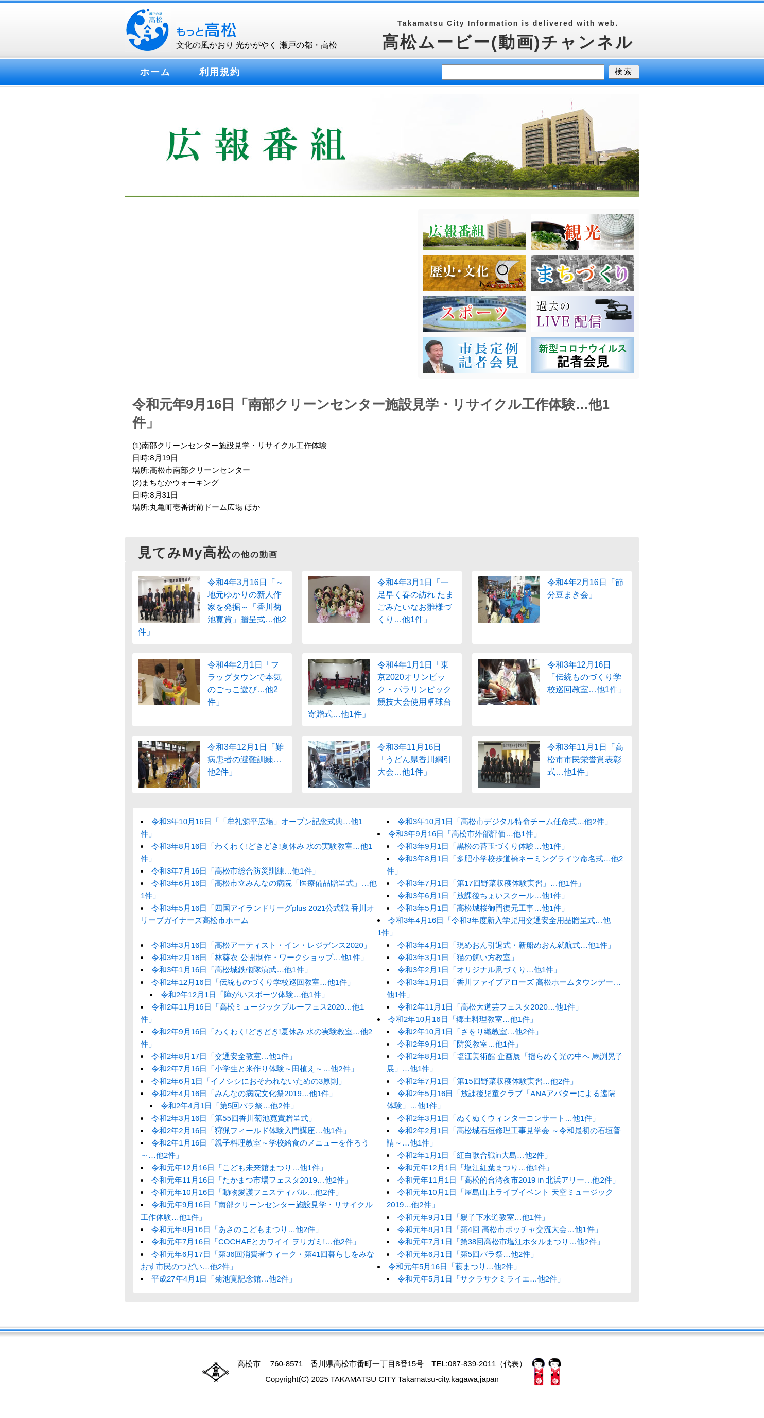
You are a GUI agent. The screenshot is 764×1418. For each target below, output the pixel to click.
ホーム (155, 72)
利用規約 (219, 72)
